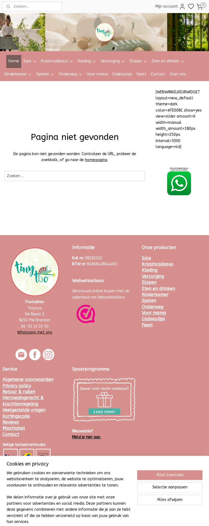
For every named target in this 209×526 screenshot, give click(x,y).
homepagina (96, 160)
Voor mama (97, 74)
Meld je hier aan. (86, 437)
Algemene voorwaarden (27, 379)
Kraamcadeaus (157, 264)
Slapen (138, 61)
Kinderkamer (18, 74)
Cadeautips (122, 74)
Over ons (178, 74)
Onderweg (70, 74)
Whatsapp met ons (34, 332)
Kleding (87, 61)
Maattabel (13, 428)
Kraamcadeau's (57, 61)
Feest (141, 74)
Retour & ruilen (18, 391)
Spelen (45, 74)
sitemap (119, 516)
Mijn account (170, 6)
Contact (158, 74)
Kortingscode (16, 416)
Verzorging (113, 61)
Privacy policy (16, 385)
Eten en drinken (168, 61)
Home (13, 61)
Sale (30, 61)
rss (130, 516)
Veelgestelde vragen (23, 410)
